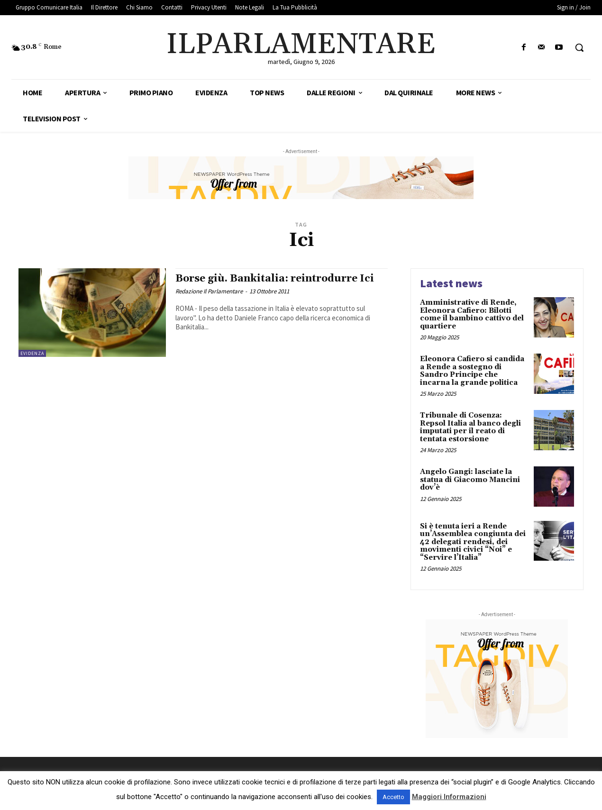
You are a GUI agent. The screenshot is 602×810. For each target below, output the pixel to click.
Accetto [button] (393, 797)
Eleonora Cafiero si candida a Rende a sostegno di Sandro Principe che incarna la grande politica (472, 371)
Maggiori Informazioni (449, 796)
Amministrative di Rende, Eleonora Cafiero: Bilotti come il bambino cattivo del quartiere (472, 314)
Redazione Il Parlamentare (209, 291)
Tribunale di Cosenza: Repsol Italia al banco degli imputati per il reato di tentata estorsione (470, 427)
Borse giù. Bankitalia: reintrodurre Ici (274, 279)
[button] (579, 47)
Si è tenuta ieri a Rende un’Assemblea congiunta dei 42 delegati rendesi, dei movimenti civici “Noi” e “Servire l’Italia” (473, 542)
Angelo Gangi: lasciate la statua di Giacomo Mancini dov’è (470, 479)
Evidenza (32, 353)
